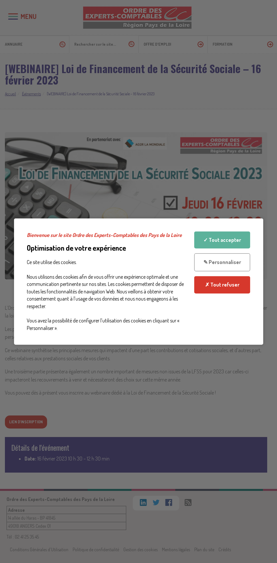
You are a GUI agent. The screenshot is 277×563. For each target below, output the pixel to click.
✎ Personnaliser (222, 262)
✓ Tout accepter (222, 240)
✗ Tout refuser (222, 284)
